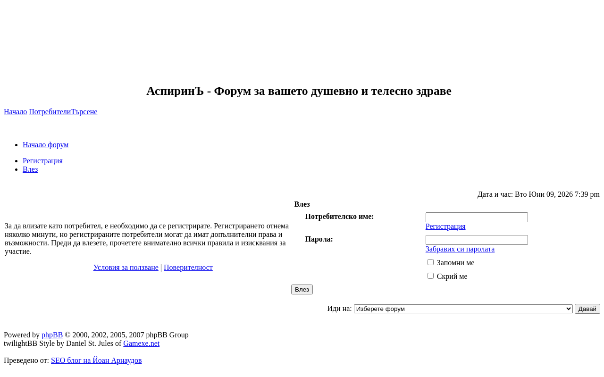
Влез (30, 169)
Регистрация (43, 161)
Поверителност (188, 267)
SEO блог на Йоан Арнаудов (96, 360)
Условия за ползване (126, 267)
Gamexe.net (141, 343)
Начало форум (45, 145)
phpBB (52, 335)
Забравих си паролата (460, 249)
